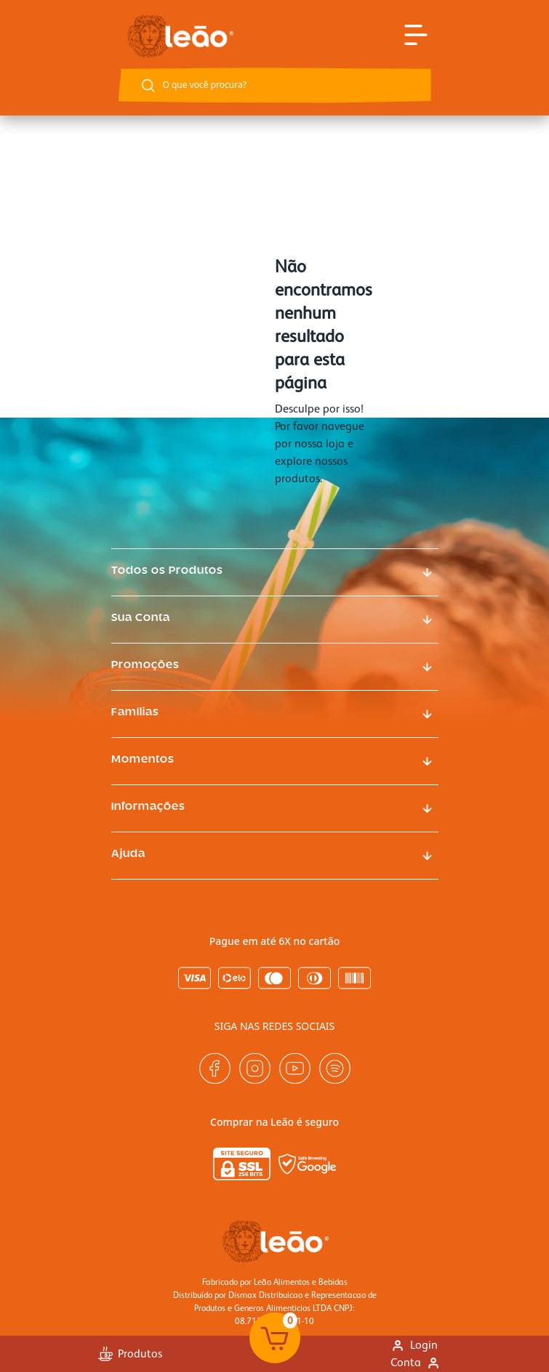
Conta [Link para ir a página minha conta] (415, 1362)
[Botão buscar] (148, 86)
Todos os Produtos (167, 571)
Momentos (143, 760)
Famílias (135, 712)
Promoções (145, 665)
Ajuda (128, 854)
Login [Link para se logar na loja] (414, 1345)
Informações (148, 807)
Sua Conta (140, 618)
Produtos (130, 1354)
